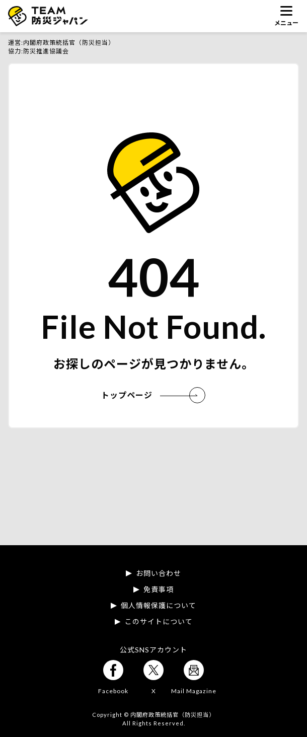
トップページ (149, 395)
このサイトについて (159, 622)
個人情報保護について (158, 606)
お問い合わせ (158, 573)
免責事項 (158, 589)
